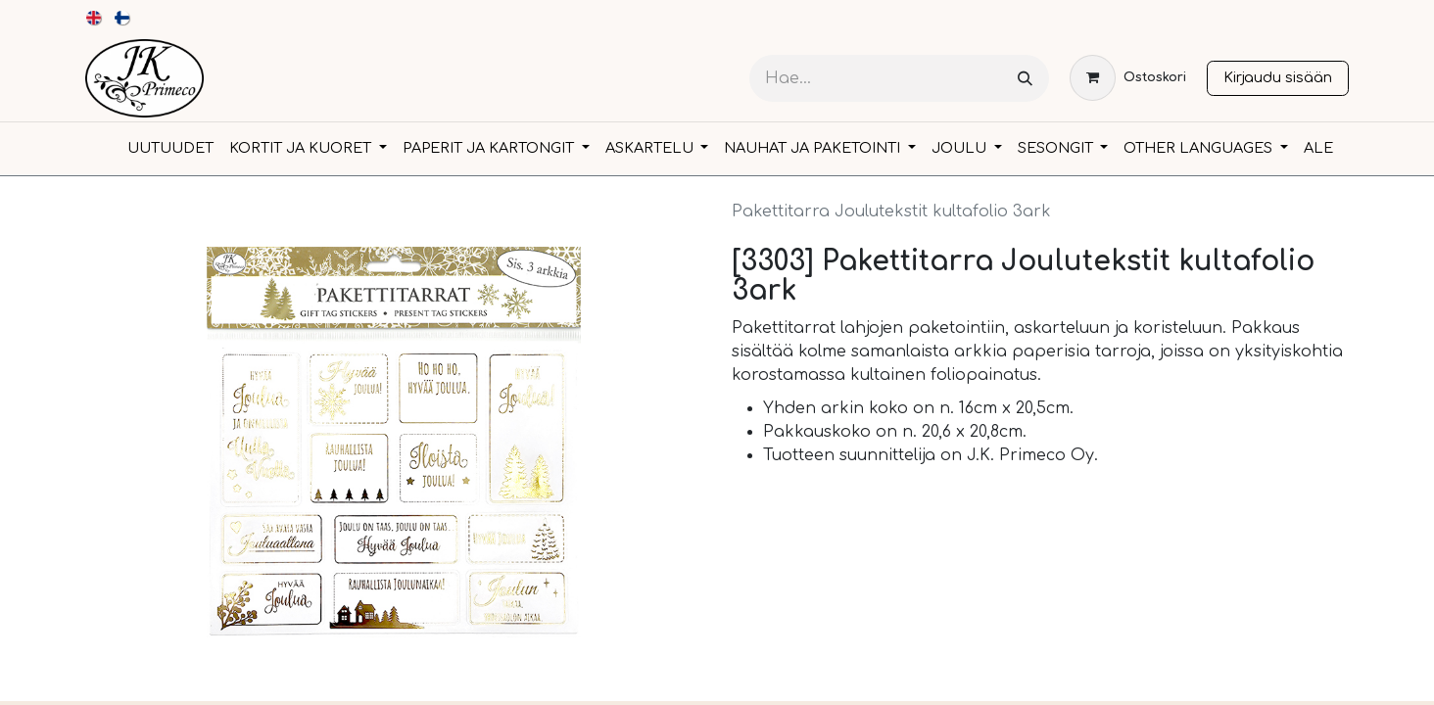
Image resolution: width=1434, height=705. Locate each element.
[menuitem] (94, 17)
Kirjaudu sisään (1277, 77)
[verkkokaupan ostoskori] (1128, 78)
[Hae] (1025, 79)
